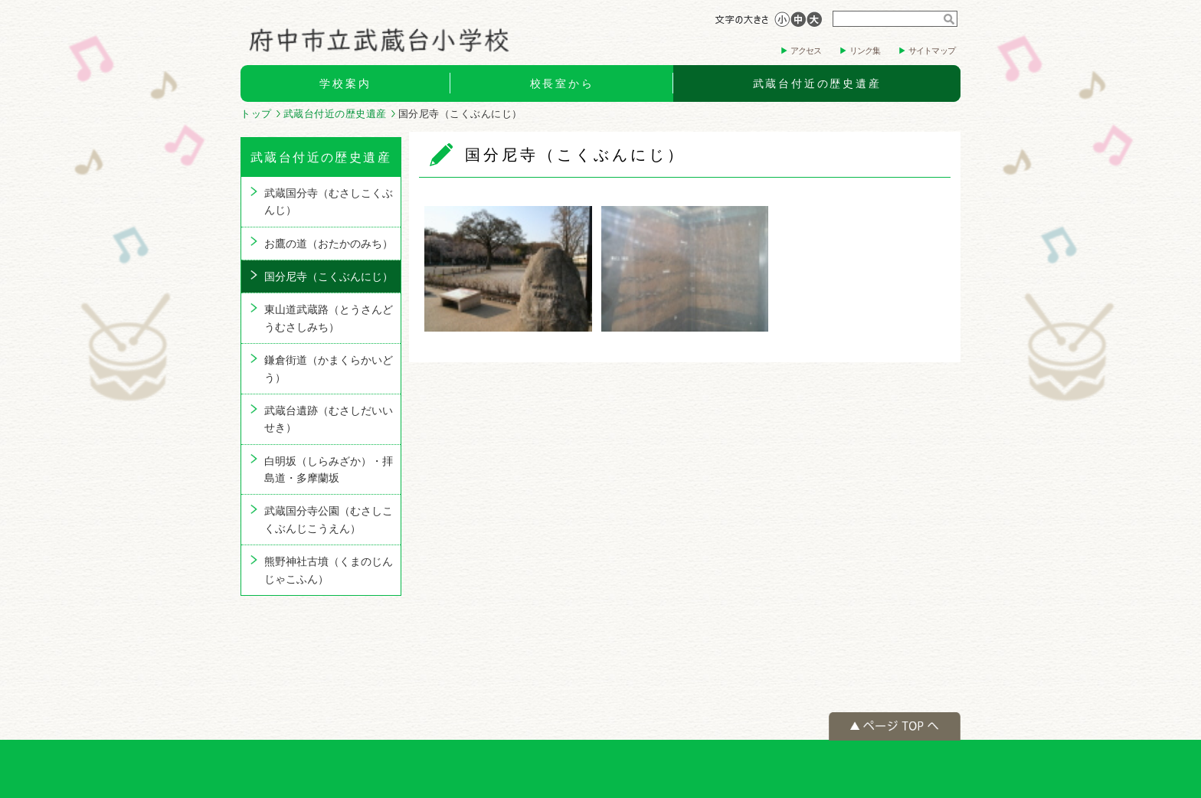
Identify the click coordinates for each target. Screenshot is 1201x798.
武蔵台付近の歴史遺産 (817, 83)
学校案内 (345, 83)
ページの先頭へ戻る (894, 726)
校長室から (562, 83)
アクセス (806, 50)
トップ (256, 113)
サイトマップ (931, 50)
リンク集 (865, 50)
